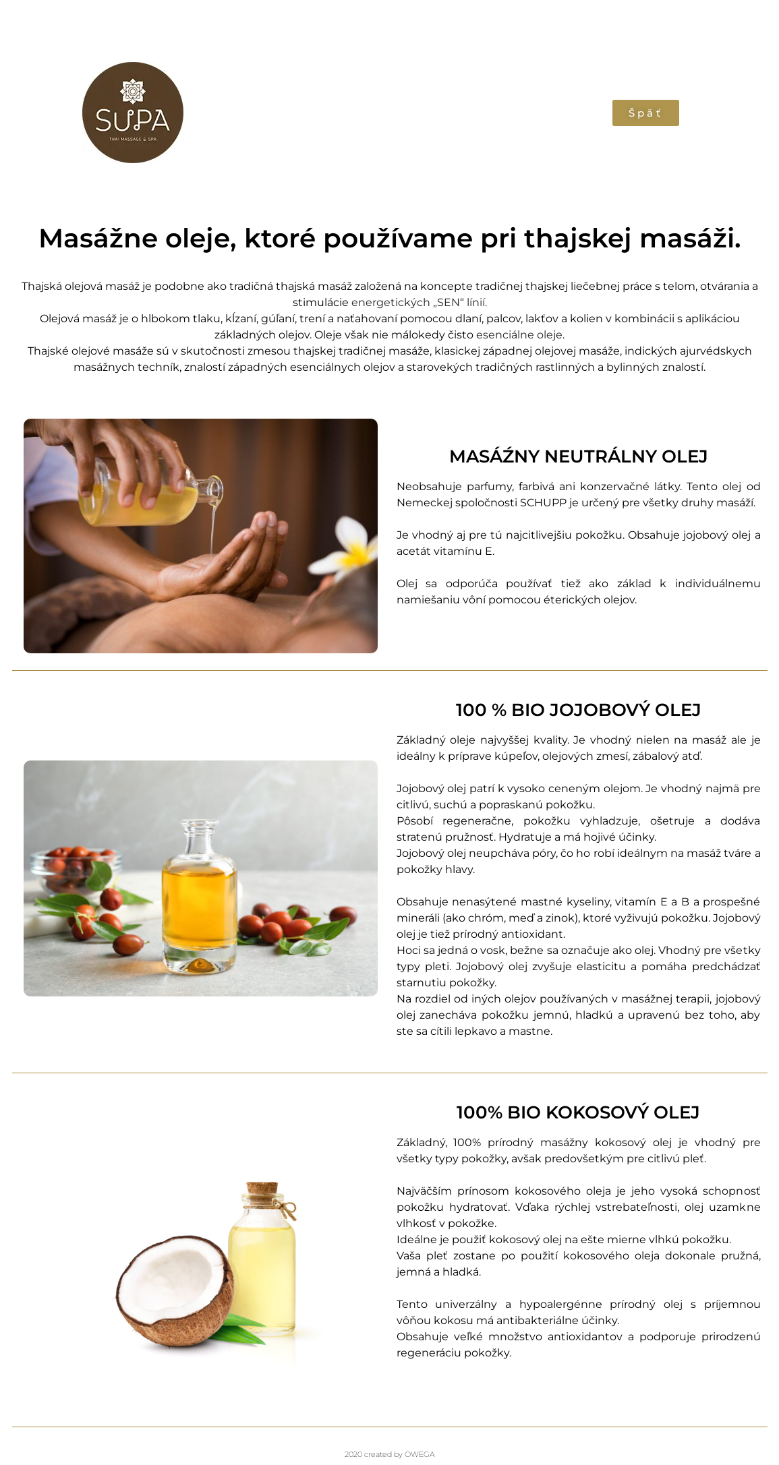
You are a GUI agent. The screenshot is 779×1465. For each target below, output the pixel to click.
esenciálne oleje (517, 334)
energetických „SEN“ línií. (419, 302)
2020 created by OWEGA (390, 1454)
